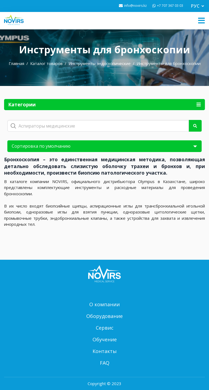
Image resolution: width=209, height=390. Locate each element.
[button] (201, 20)
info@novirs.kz (135, 5)
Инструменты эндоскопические (100, 63)
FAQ (104, 363)
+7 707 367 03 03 (170, 5)
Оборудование (104, 316)
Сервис (104, 327)
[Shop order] (104, 146)
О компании (104, 304)
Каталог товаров (46, 63)
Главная (16, 63)
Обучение (105, 339)
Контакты (105, 351)
